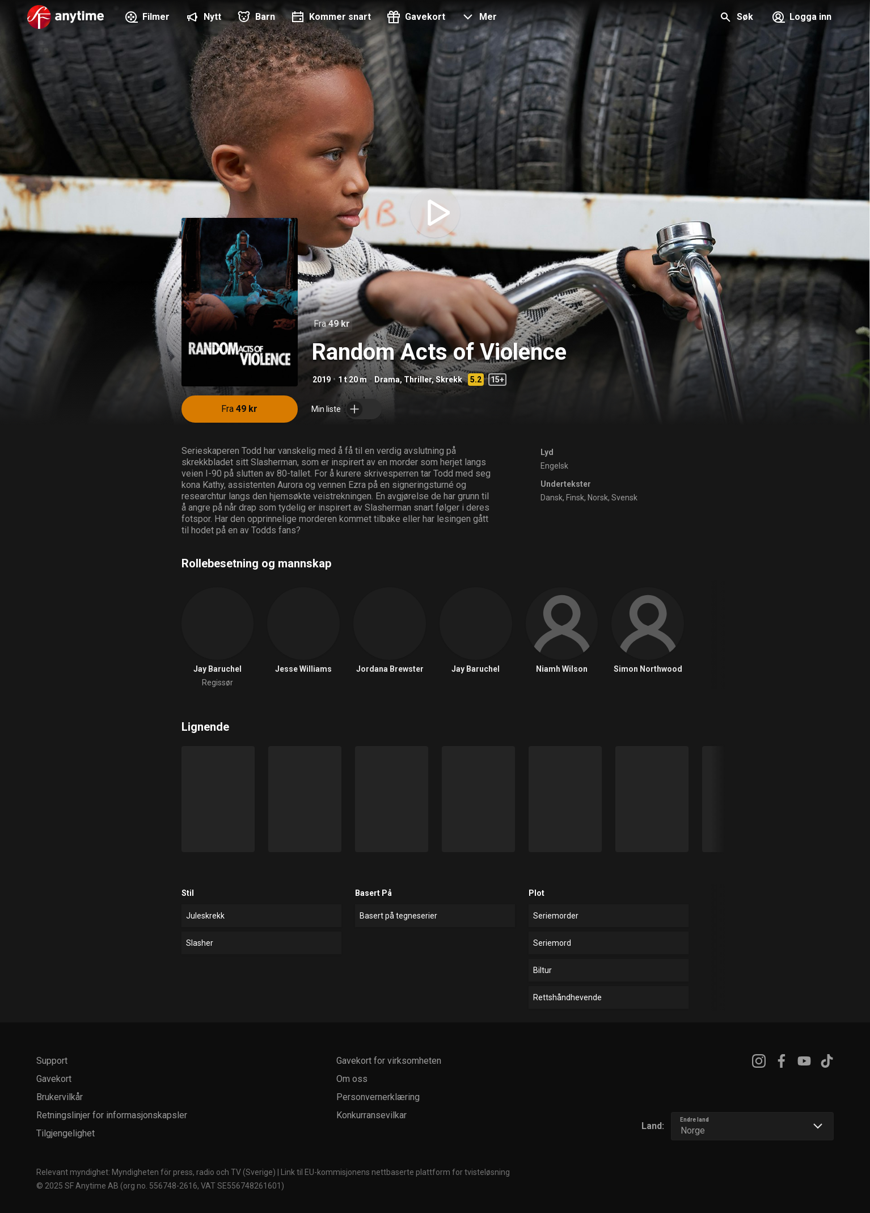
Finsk (575, 497)
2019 (321, 379)
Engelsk (554, 465)
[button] (477, 18)
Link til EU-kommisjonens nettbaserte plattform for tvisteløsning (395, 1172)
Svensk (624, 497)
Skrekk (449, 379)
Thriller (418, 379)
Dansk (551, 497)
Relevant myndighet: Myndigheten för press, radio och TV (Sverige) (156, 1172)
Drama (387, 379)
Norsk (598, 497)
